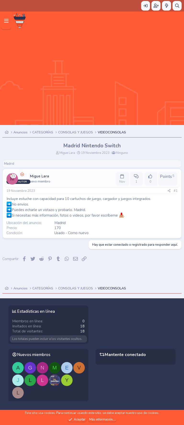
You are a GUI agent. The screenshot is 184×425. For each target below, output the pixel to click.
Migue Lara (67, 153)
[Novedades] (166, 6)
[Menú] (6, 21)
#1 (176, 191)
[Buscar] (177, 6)
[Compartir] (169, 191)
